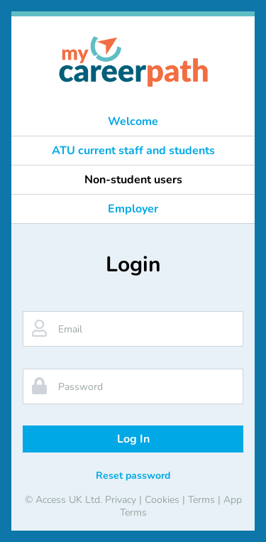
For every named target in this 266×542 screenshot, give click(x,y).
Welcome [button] (133, 121)
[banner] (133, 61)
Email (70, 329)
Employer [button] (133, 209)
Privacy (120, 499)
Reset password (133, 475)
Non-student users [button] (133, 180)
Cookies (162, 499)
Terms (201, 499)
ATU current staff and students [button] (133, 150)
